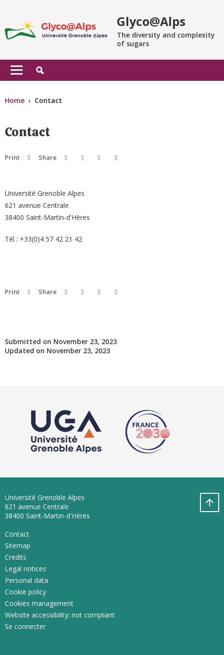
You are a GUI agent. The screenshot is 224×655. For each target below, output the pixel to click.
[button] (39, 70)
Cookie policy (25, 591)
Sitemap (17, 545)
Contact (17, 534)
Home (15, 100)
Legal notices (25, 568)
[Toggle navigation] (16, 70)
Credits (15, 557)
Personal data (26, 580)
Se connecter (25, 626)
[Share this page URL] (116, 157)
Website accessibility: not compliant (60, 614)
